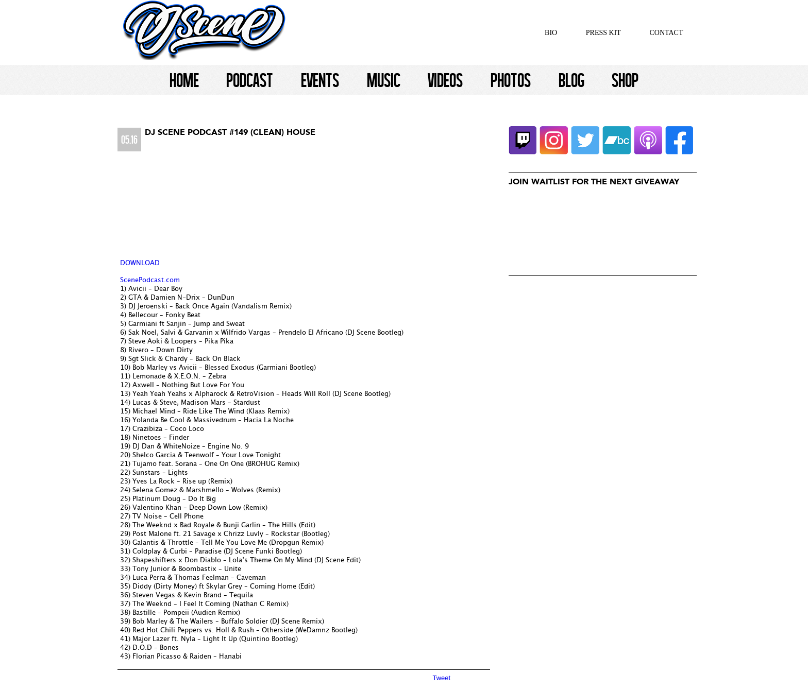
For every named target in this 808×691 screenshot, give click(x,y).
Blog (571, 80)
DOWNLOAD (140, 263)
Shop (625, 80)
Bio (551, 33)
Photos (511, 80)
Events (320, 80)
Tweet (442, 678)
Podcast (249, 80)
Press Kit (603, 33)
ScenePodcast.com (150, 280)
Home (184, 80)
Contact (666, 33)
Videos (445, 80)
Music (383, 80)
